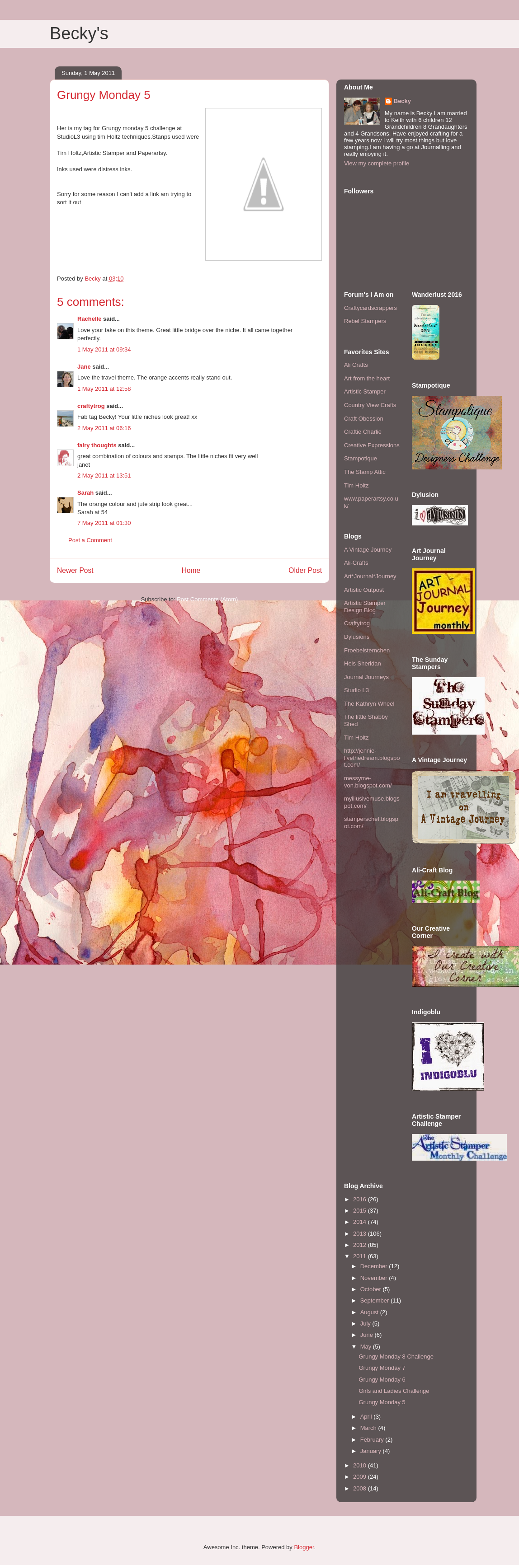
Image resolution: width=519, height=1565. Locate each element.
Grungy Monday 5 (382, 1402)
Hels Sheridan (362, 663)
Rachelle (89, 318)
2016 (360, 1199)
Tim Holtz (356, 485)
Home (191, 570)
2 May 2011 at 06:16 (104, 428)
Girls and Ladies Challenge (394, 1390)
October (371, 1289)
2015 (360, 1210)
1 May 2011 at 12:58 (104, 388)
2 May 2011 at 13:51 (104, 475)
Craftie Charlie (363, 431)
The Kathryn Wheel (369, 703)
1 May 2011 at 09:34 (104, 349)
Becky (402, 101)
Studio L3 (356, 690)
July (366, 1323)
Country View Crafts (370, 405)
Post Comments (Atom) (207, 599)
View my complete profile (376, 163)
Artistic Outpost (364, 589)
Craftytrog (357, 623)
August (370, 1312)
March (369, 1427)
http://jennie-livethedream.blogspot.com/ (372, 757)
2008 (360, 1488)
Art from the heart (367, 378)
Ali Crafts (356, 364)
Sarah (85, 492)
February (373, 1439)
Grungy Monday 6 (382, 1379)
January (371, 1451)
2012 (360, 1245)
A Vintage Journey (368, 549)
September (375, 1300)
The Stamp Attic (365, 472)
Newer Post (75, 570)
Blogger (304, 1547)
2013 (360, 1233)
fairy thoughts (97, 445)
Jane (84, 366)
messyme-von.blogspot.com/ (368, 782)
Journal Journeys (366, 677)
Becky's (79, 33)
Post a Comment (90, 540)
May (366, 1346)
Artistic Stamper (365, 391)
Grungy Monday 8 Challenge (396, 1356)
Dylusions (356, 636)
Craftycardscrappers (370, 308)
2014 (360, 1221)
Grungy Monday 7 (382, 1367)
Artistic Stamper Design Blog (365, 607)
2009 (360, 1476)
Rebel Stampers (365, 321)
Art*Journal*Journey (370, 576)
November (374, 1277)
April (367, 1416)
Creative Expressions (372, 445)
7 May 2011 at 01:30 (104, 523)
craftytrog (91, 406)
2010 (360, 1465)
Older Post (305, 570)
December (374, 1266)
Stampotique (360, 458)
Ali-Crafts (356, 562)
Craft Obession (363, 418)
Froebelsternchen (367, 650)
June (367, 1334)
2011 (360, 1256)
